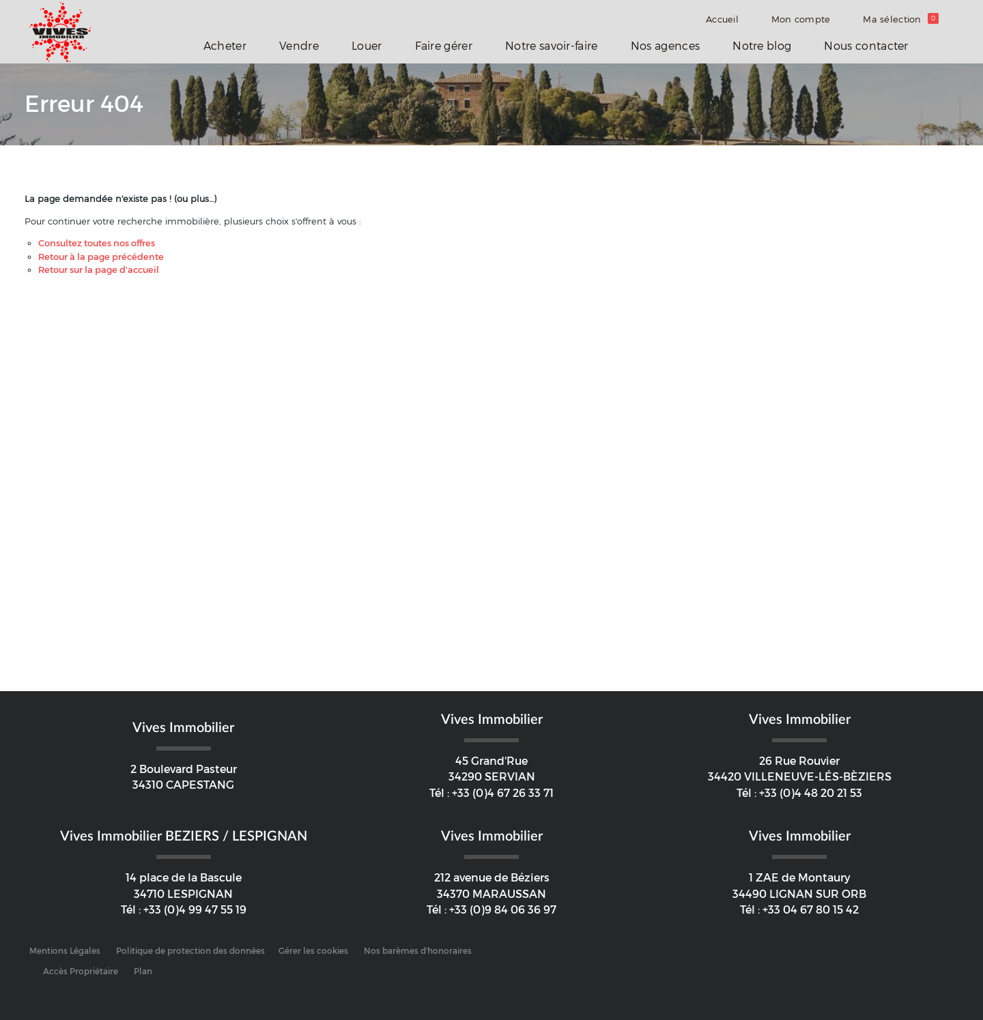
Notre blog (761, 46)
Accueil (722, 19)
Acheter (224, 46)
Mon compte (801, 19)
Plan (143, 971)
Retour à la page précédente (101, 257)
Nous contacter (866, 46)
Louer (367, 46)
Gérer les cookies (313, 951)
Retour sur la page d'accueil (98, 270)
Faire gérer (443, 46)
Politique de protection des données (190, 951)
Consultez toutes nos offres (96, 243)
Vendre (299, 46)
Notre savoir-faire (551, 46)
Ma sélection (900, 19)
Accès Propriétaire (80, 971)
